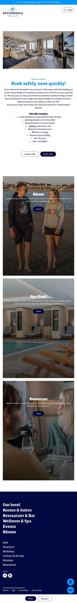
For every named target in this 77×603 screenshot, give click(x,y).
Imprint (6, 590)
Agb (13, 590)
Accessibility (23, 590)
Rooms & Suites (17, 510)
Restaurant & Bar (19, 516)
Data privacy (37, 590)
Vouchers (8, 547)
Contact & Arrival (13, 556)
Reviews (8, 560)
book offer (48, 154)
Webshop (8, 551)
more (38, 209)
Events (9, 527)
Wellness (33, 126)
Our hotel (11, 505)
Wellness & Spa (17, 521)
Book (30, 599)
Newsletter (9, 564)
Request (45, 599)
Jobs (5, 542)
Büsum (9, 532)
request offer (30, 154)
